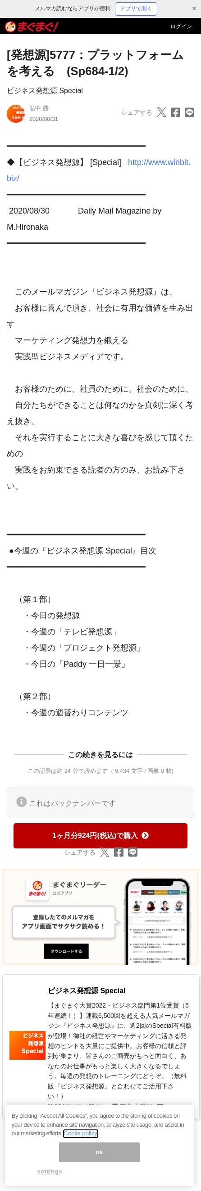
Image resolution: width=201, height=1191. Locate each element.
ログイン (181, 26)
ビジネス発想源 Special (45, 90)
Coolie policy (80, 1137)
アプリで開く (136, 8)
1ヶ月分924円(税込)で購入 (100, 835)
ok (99, 1155)
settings (50, 1175)
